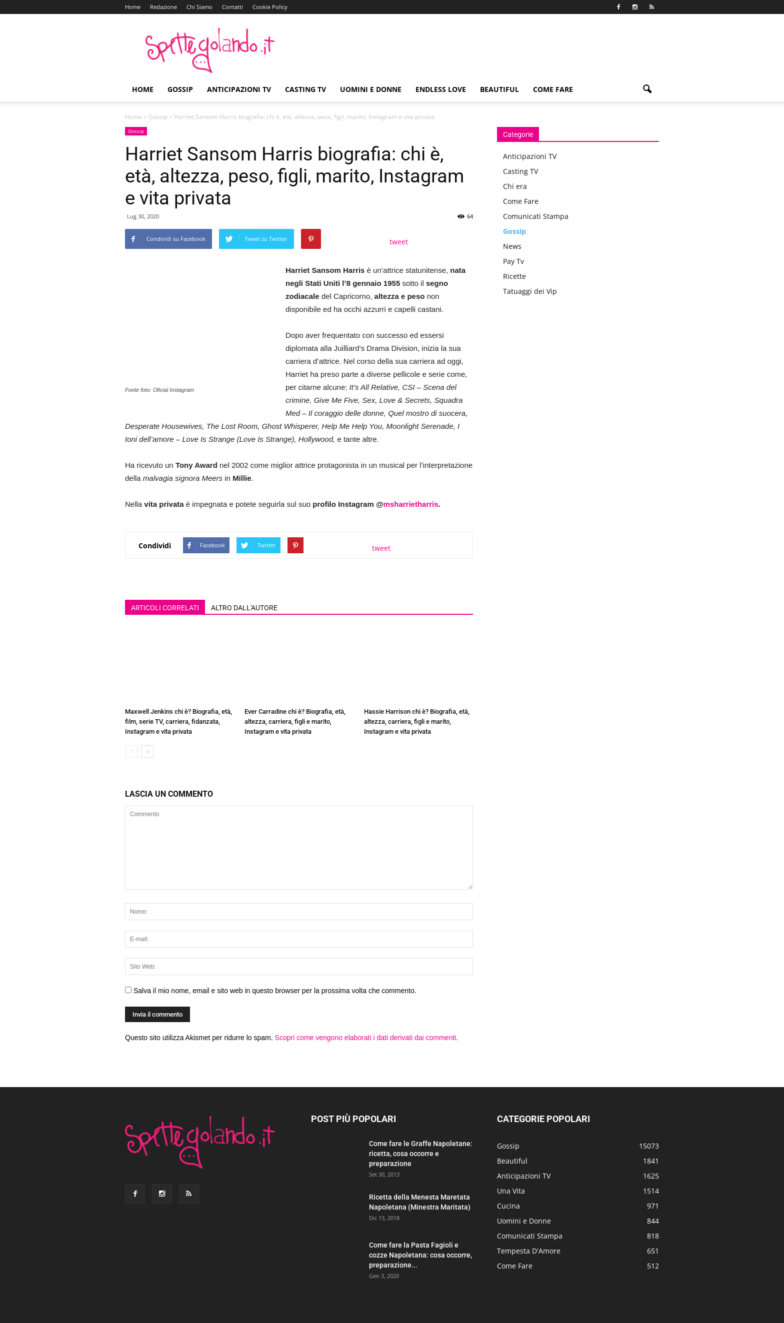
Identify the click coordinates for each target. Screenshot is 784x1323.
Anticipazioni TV (239, 89)
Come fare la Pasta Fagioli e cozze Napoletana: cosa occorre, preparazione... (420, 1255)
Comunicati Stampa (535, 216)
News (512, 246)
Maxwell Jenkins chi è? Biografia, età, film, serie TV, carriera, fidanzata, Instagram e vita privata (178, 721)
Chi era (515, 186)
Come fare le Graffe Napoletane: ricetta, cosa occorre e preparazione (420, 1154)
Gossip (180, 89)
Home (132, 6)
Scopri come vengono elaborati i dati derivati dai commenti (365, 1038)
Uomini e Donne (371, 89)
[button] (647, 89)
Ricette (514, 276)
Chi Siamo (199, 6)
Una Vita (511, 1191)
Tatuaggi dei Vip (530, 291)
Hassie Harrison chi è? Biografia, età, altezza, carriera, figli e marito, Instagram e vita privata (417, 721)
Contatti (232, 6)
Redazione (163, 6)
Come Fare (553, 89)
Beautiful (499, 89)
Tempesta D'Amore (528, 1251)
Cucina (508, 1206)
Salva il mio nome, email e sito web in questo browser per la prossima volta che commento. (275, 991)
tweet (399, 241)
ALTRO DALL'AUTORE (244, 608)
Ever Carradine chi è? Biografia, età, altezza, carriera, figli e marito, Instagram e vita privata (295, 721)
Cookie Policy (270, 6)
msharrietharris (411, 504)
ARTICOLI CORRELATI (165, 608)
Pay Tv (513, 261)
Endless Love (441, 89)
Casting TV (305, 89)
